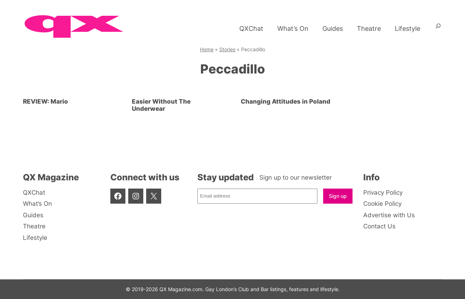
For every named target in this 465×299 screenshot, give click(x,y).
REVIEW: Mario (45, 101)
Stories (227, 49)
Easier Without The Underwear (161, 105)
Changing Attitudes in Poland (285, 101)
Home (207, 49)
